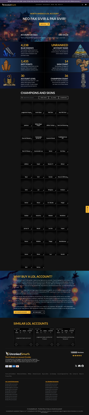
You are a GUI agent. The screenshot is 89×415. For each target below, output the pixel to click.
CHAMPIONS (63, 97)
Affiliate (29, 373)
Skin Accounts (46, 4)
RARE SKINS (44, 97)
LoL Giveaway (53, 373)
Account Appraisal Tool (62, 373)
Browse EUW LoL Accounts (11, 384)
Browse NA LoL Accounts (11, 385)
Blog (56, 4)
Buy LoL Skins (45, 373)
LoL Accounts (39, 4)
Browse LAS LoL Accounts (11, 396)
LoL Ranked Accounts (51, 381)
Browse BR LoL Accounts (11, 391)
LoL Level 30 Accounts (12, 381)
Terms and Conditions (10, 373)
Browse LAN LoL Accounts (11, 394)
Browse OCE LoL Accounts (11, 389)
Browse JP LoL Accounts (10, 392)
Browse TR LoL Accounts (11, 399)
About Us (60, 4)
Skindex (52, 4)
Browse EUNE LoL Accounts (11, 387)
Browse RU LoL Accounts (11, 398)
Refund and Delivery (21, 373)
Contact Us (75, 373)
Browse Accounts (37, 373)
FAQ (70, 373)
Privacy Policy (8, 376)
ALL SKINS (53, 97)
